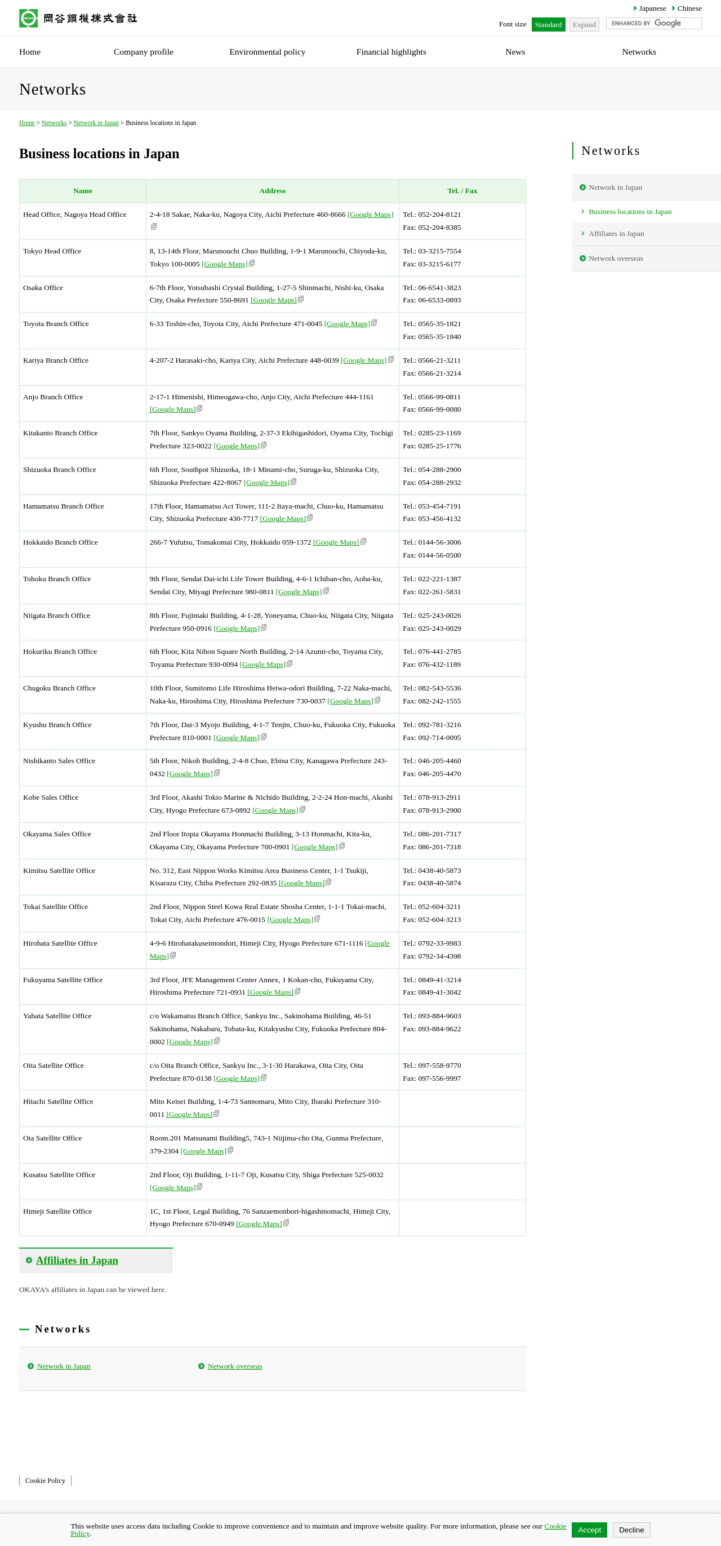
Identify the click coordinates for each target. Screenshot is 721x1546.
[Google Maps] (228, 264)
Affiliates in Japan (616, 233)
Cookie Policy (45, 1481)
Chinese (690, 8)
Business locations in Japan (630, 211)
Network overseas (235, 1366)
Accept (589, 1530)
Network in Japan (96, 122)
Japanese (652, 8)
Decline (631, 1530)
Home (27, 122)
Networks (54, 122)
